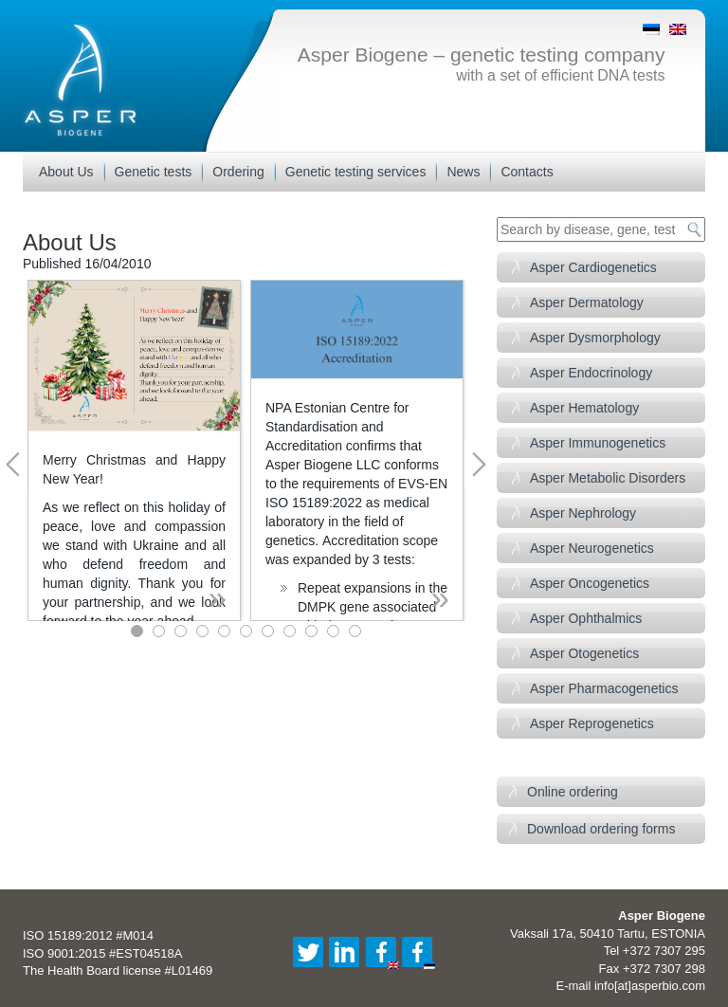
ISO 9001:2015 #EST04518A (102, 953)
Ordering (238, 171)
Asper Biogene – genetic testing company (481, 54)
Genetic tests (153, 171)
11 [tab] (355, 631)
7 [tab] (268, 631)
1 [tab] (137, 631)
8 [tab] (289, 631)
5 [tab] (224, 631)
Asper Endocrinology (591, 372)
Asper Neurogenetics (592, 548)
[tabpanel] (134, 450)
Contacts (526, 171)
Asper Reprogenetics (592, 723)
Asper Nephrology (583, 513)
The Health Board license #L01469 (117, 970)
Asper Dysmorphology (595, 337)
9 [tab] (311, 631)
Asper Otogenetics (584, 653)
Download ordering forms (601, 828)
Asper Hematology (584, 407)
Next (478, 464)
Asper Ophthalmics (586, 618)
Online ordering (572, 791)
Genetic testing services (356, 171)
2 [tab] (159, 631)
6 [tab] (246, 631)
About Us (66, 171)
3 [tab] (180, 631)
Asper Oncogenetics (589, 583)
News (463, 171)
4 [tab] (202, 631)
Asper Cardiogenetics (593, 267)
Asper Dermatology (587, 302)
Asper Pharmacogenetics (604, 688)
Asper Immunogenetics (597, 442)
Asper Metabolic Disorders (607, 477)
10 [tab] (333, 631)
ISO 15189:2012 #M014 (88, 935)
